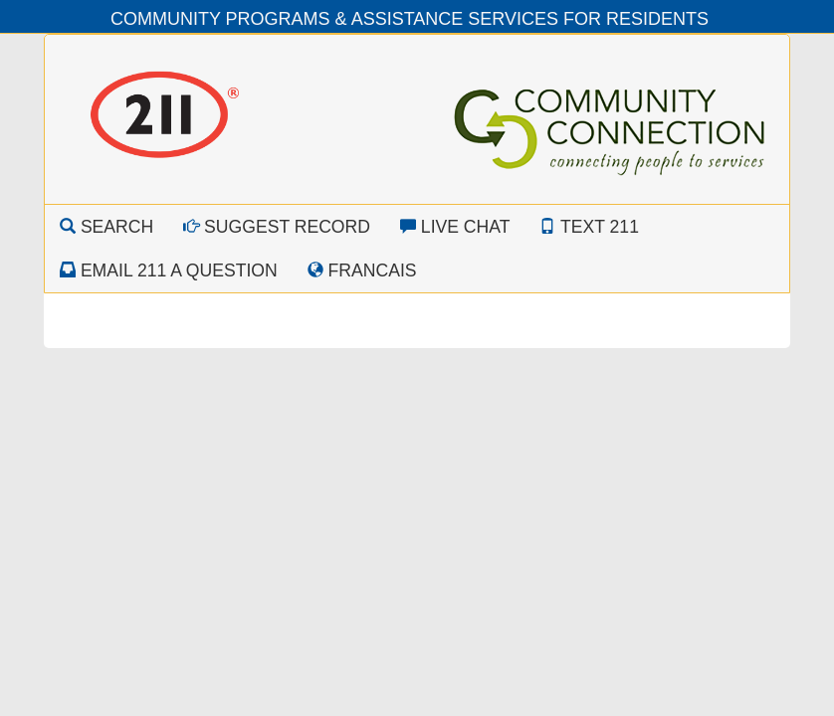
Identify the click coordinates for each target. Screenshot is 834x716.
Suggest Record (276, 227)
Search (106, 227)
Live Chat (455, 227)
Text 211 (588, 227)
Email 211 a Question (169, 270)
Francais (362, 270)
